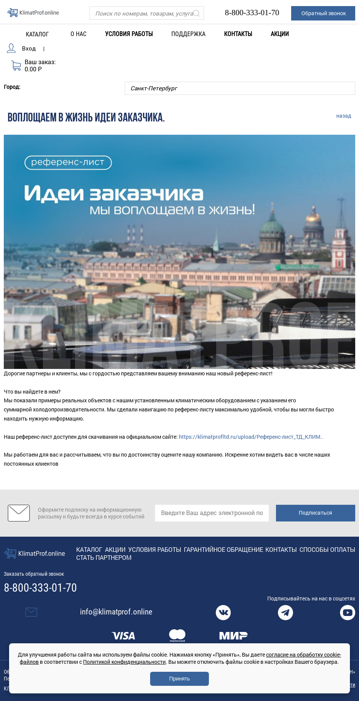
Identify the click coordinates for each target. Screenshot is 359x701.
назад (343, 115)
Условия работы (129, 34)
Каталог (89, 549)
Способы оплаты (327, 549)
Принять (179, 679)
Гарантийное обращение (223, 549)
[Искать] (196, 13)
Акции (280, 34)
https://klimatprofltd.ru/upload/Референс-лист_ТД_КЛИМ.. (251, 436)
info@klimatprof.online (116, 611)
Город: (12, 86)
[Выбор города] (240, 88)
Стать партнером (104, 557)
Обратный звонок (323, 13)
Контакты (238, 34)
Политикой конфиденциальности (124, 661)
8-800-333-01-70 (252, 12)
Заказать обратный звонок (34, 574)
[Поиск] (146, 13)
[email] (212, 513)
